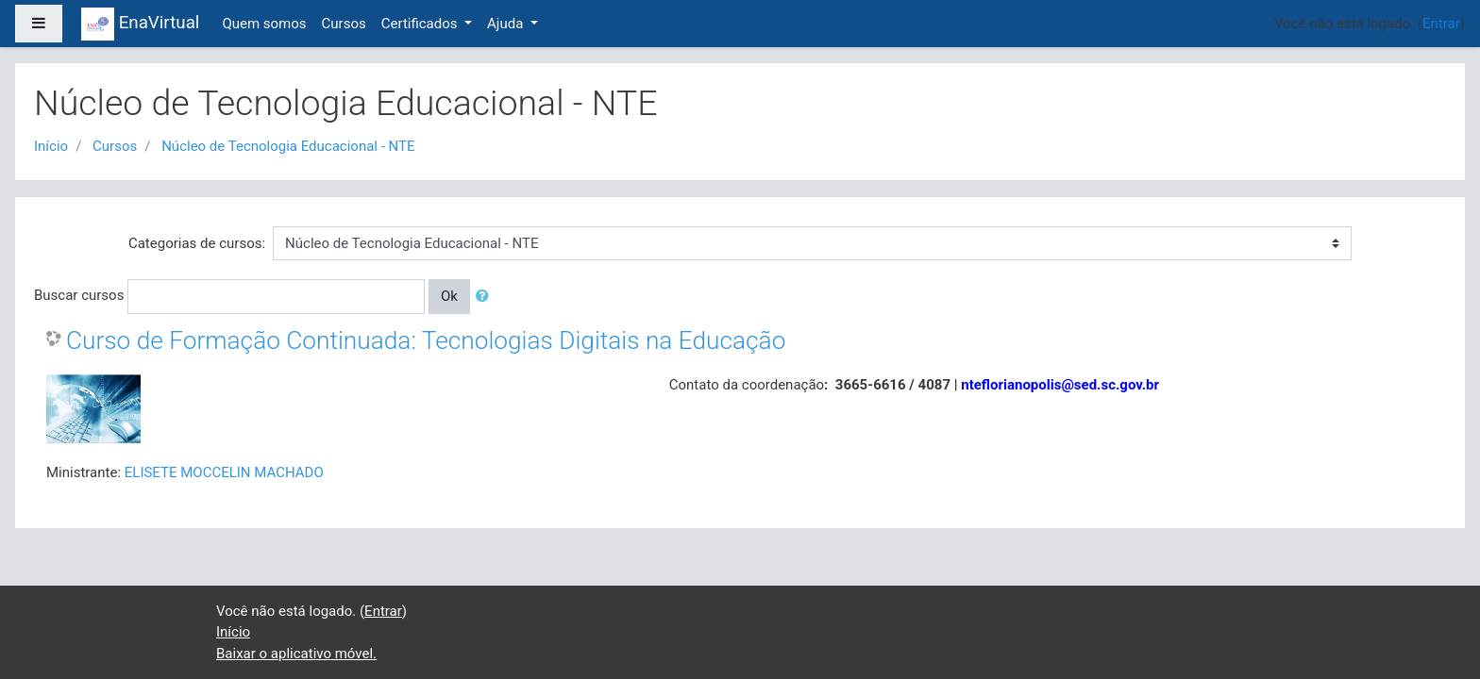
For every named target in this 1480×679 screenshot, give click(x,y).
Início (51, 146)
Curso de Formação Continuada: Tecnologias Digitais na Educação (425, 340)
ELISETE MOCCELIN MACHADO (224, 472)
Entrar (1441, 23)
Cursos (344, 23)
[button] (486, 296)
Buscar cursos (79, 295)
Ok (449, 296)
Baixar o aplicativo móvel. (296, 653)
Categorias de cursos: (196, 243)
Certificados (421, 23)
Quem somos (264, 23)
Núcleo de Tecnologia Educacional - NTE (287, 146)
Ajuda (507, 23)
